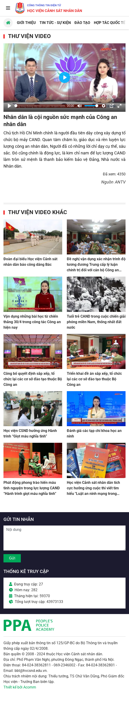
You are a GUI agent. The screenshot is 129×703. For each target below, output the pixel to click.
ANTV (120, 182)
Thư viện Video (29, 36)
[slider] (39, 105)
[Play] (9, 105)
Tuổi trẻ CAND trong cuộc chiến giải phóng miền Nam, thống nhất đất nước (96, 322)
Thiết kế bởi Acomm (19, 687)
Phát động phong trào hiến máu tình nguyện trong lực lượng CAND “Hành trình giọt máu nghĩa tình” (31, 488)
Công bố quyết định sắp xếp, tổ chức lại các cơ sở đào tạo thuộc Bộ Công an (32, 379)
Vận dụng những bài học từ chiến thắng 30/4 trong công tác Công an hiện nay (32, 322)
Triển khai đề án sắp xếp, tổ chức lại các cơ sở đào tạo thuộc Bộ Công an (94, 379)
